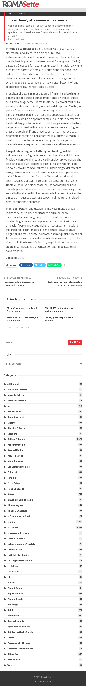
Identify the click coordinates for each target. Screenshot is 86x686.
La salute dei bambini (18, 555)
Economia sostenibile (18, 467)
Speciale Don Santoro (18, 626)
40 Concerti (13, 384)
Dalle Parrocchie (16, 445)
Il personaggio (15, 505)
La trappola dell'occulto (20, 560)
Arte (9, 406)
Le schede (13, 566)
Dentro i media (15, 450)
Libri (9, 577)
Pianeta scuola (15, 599)
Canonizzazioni (15, 417)
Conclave (12, 434)
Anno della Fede (16, 395)
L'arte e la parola (16, 538)
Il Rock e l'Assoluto (17, 511)
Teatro (10, 637)
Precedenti (13, 327)
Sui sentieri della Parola (20, 632)
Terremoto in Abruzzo (19, 643)
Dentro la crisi (15, 456)
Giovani (11, 494)
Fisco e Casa (13, 483)
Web (9, 665)
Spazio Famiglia (15, 621)
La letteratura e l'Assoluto (21, 544)
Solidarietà (13, 615)
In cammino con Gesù (18, 516)
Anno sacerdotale (16, 400)
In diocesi (12, 527)
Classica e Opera (16, 428)
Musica (11, 582)
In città (11, 522)
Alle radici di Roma (17, 389)
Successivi (25, 327)
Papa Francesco (15, 593)
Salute (10, 610)
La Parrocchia (14, 549)
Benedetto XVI (14, 412)
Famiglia (11, 478)
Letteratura (13, 571)
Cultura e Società (16, 439)
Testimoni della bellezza (20, 648)
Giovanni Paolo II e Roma (20, 500)
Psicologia (12, 604)
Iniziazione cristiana (18, 533)
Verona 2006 (13, 660)
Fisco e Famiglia (15, 489)
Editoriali (12, 472)
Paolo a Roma (14, 588)
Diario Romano (15, 461)
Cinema (11, 423)
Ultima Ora (12, 654)
